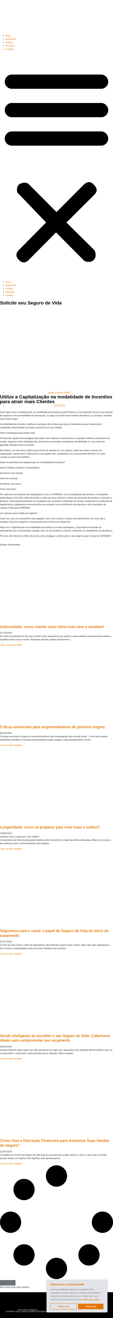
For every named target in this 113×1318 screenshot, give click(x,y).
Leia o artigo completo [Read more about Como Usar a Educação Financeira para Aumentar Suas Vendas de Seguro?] (11, 1163)
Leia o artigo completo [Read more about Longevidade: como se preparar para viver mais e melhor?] (11, 848)
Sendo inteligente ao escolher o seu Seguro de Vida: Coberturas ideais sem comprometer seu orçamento (55, 1038)
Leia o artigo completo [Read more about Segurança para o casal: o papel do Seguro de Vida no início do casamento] (11, 953)
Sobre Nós (11, 39)
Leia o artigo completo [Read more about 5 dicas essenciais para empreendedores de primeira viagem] (11, 745)
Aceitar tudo (90, 1306)
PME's (67, 392)
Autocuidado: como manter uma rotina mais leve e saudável (52, 626)
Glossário (10, 45)
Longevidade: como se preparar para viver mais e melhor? (50, 827)
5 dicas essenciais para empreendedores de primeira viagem (52, 727)
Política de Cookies (91, 1299)
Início (8, 35)
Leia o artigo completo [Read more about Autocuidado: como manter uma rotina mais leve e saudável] (11, 645)
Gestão (59, 392)
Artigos (9, 42)
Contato (9, 49)
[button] (56, 165)
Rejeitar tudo (63, 1306)
